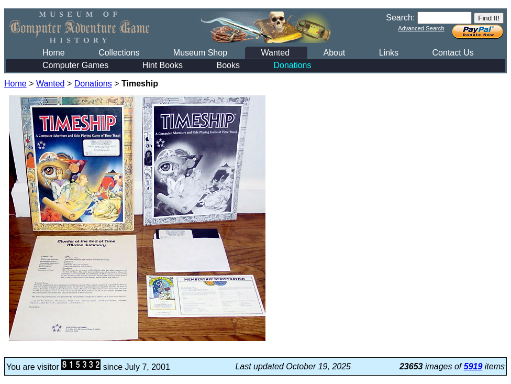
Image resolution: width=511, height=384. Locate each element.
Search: (400, 17)
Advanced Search (421, 28)
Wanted (275, 52)
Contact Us (453, 52)
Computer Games (75, 65)
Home (53, 52)
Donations (292, 65)
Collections (118, 52)
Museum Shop (200, 52)
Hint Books (162, 65)
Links (388, 52)
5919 (473, 366)
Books (228, 65)
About (334, 52)
